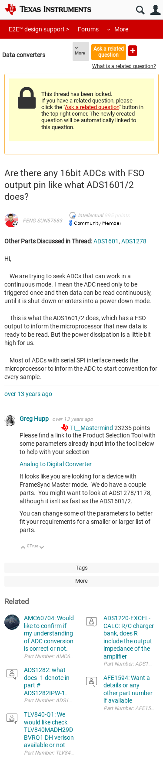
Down (42, 548)
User (155, 10)
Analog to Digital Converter (56, 464)
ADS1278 (133, 241)
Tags (82, 567)
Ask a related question (108, 52)
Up (23, 548)
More (121, 29)
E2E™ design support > (39, 29)
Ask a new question (132, 50)
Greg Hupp (35, 418)
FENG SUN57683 (42, 221)
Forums (88, 29)
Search (140, 10)
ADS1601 (106, 241)
